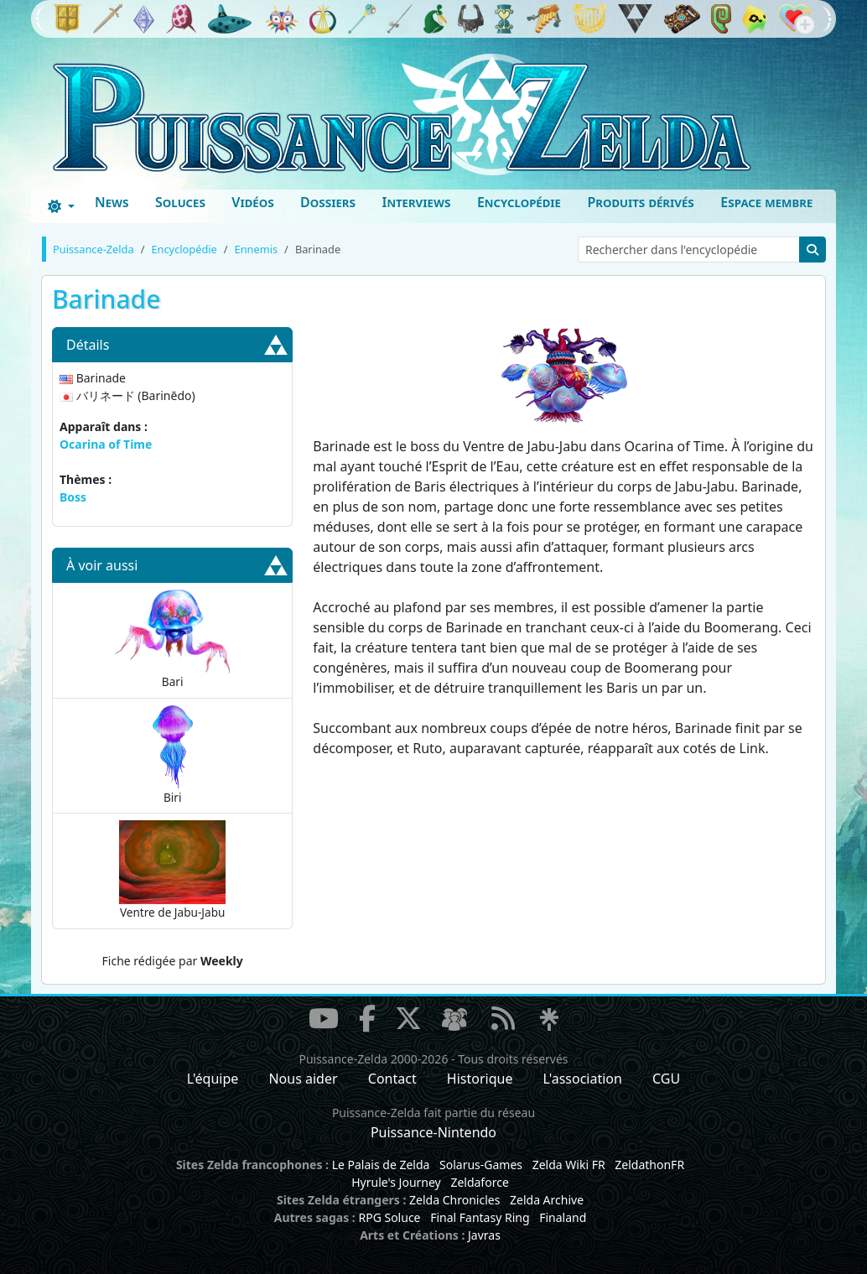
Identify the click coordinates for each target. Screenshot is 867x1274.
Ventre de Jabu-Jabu (172, 870)
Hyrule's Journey (396, 1182)
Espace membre (766, 202)
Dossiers (328, 202)
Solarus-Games (480, 1165)
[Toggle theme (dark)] (61, 206)
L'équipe (213, 1078)
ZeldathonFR (649, 1165)
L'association (582, 1078)
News (112, 202)
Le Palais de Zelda (381, 1165)
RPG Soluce (389, 1217)
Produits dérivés (640, 202)
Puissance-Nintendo (433, 1132)
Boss (73, 497)
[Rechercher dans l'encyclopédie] (689, 250)
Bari (173, 639)
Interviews (416, 202)
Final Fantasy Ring (479, 1217)
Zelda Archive (547, 1200)
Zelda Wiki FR (568, 1165)
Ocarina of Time (106, 444)
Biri (173, 755)
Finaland (562, 1217)
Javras (484, 1235)
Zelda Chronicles (454, 1200)
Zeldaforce (479, 1182)
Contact (392, 1078)
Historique (480, 1078)
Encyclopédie (519, 202)
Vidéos (252, 202)
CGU (666, 1078)
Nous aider (302, 1078)
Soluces (180, 202)
